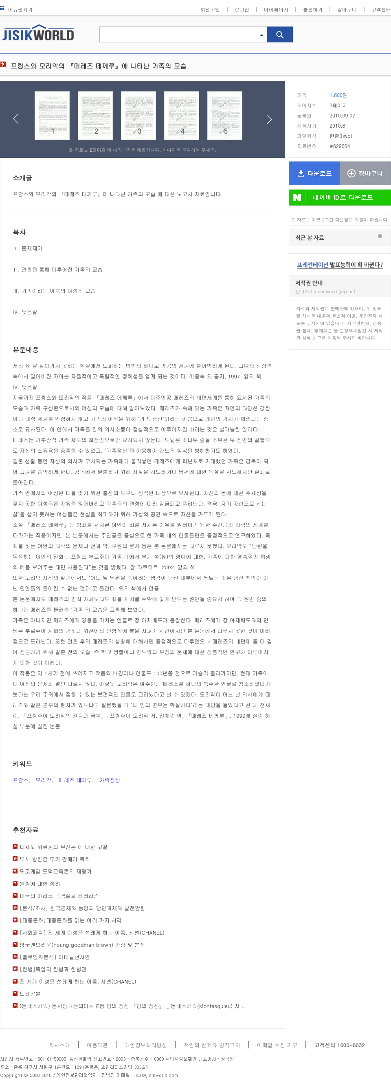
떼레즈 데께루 (75, 780)
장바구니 (347, 9)
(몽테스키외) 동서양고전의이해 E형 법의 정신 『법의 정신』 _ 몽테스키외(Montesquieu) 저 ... (133, 1006)
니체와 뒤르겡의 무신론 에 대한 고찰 (64, 847)
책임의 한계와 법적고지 (212, 1045)
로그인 (242, 9)
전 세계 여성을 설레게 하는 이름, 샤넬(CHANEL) (78, 981)
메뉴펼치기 (16, 9)
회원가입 (210, 9)
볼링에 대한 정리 (40, 883)
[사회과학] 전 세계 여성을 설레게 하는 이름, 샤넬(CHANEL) (92, 932)
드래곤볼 (30, 993)
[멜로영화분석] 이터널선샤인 (55, 957)
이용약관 (97, 1045)
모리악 (43, 780)
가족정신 (109, 780)
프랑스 (21, 780)
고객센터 (381, 9)
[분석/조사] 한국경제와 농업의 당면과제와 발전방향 (82, 908)
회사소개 (59, 1045)
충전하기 (313, 9)
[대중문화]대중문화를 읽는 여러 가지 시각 (71, 920)
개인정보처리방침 (146, 1045)
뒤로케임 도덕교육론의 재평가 (56, 871)
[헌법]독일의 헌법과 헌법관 (53, 969)
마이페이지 (276, 9)
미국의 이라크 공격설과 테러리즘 (59, 896)
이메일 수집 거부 (277, 1045)
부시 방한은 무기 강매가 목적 (55, 859)
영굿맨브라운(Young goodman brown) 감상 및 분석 (82, 944)
